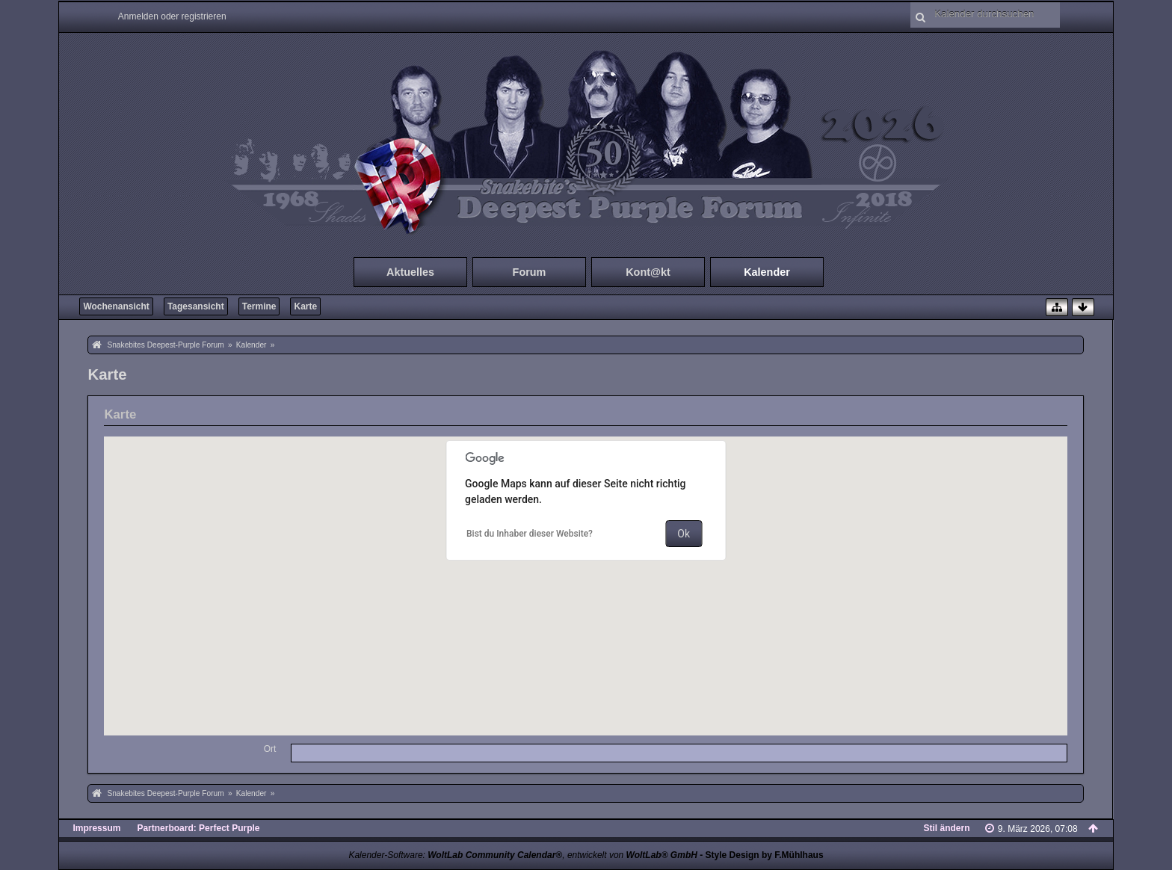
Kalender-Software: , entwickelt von (522, 855)
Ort (270, 749)
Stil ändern (947, 828)
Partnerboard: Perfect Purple (198, 828)
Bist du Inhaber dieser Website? (529, 533)
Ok (683, 534)
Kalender (767, 272)
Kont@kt (648, 272)
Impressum (96, 828)
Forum (529, 272)
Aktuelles (410, 272)
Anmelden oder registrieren (172, 16)
